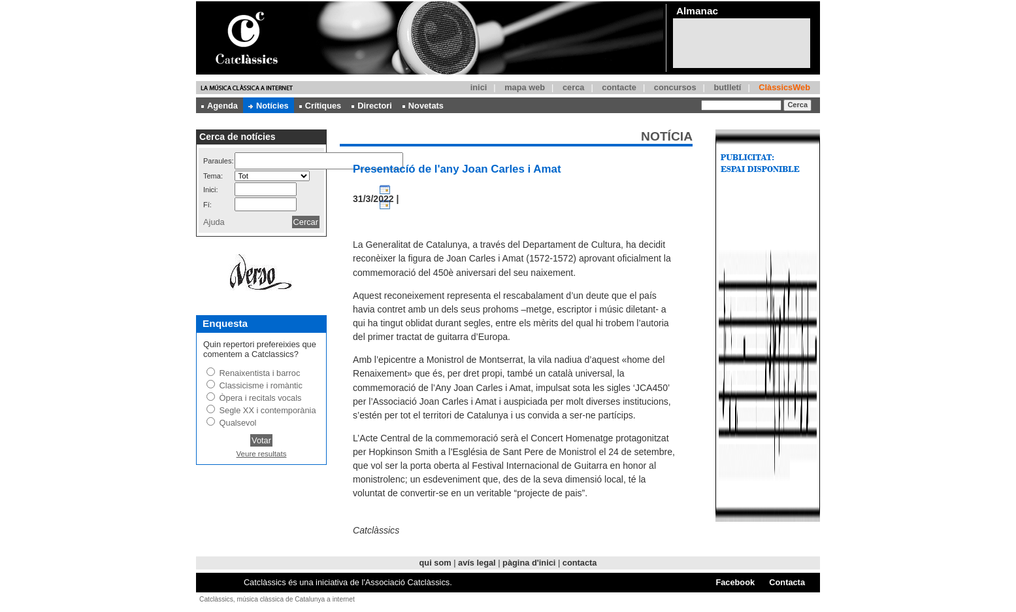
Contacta (787, 582)
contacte (619, 87)
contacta (580, 563)
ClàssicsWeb (784, 87)
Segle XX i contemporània (268, 410)
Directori (372, 105)
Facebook (735, 582)
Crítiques (320, 105)
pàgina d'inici (528, 563)
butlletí (727, 87)
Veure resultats (262, 454)
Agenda (219, 105)
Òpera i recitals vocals (261, 398)
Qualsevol (238, 423)
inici (478, 87)
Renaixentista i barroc (260, 373)
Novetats (423, 105)
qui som (435, 563)
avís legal (477, 563)
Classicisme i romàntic (261, 385)
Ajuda (214, 222)
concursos (675, 87)
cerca (573, 87)
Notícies (268, 105)
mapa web (524, 87)
